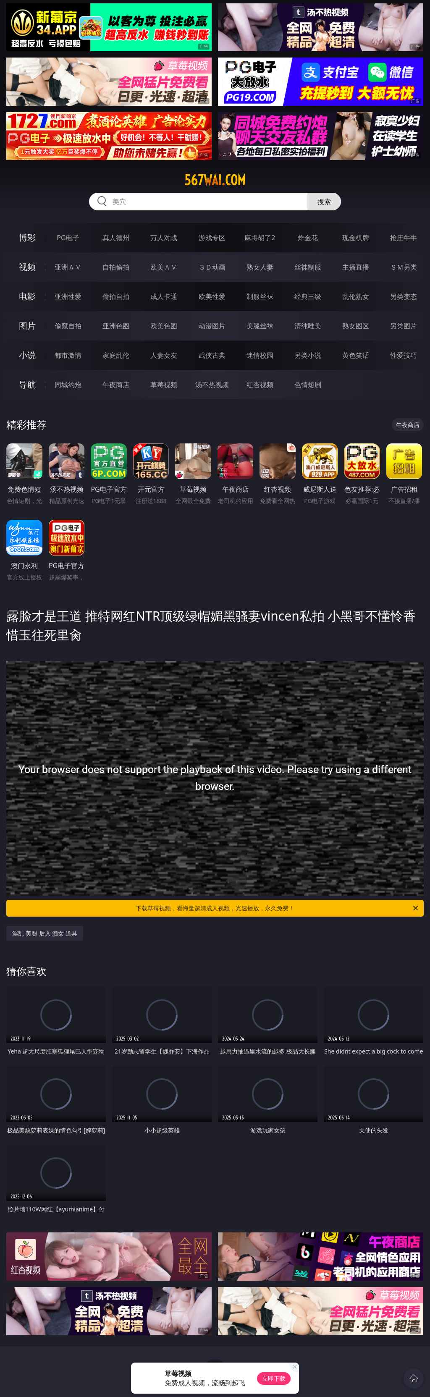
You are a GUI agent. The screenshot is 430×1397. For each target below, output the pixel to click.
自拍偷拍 (115, 267)
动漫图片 (212, 325)
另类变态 (403, 296)
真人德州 (115, 237)
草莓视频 (163, 384)
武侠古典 (212, 355)
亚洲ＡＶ (68, 267)
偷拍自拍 (115, 296)
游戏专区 (212, 237)
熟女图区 (355, 325)
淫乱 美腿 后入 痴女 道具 (44, 933)
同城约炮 (68, 384)
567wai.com (215, 180)
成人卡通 (163, 296)
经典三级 (307, 296)
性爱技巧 (403, 355)
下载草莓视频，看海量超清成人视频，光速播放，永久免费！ (278, 908)
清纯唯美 (307, 325)
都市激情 (68, 355)
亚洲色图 (115, 325)
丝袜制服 (307, 267)
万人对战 (163, 237)
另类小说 (307, 355)
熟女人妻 (259, 267)
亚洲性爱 (68, 296)
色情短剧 (307, 384)
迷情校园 (259, 355)
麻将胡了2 (259, 237)
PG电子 (68, 237)
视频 (27, 267)
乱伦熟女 (355, 296)
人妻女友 (163, 355)
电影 (27, 296)
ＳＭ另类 (403, 267)
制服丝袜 (259, 296)
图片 (27, 325)
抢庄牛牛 (403, 237)
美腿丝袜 (259, 325)
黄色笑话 (355, 355)
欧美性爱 (212, 296)
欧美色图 (163, 325)
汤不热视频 (212, 384)
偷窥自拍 (68, 325)
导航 (27, 384)
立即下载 (274, 1378)
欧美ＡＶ (163, 267)
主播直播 (355, 267)
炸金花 (308, 237)
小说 (27, 355)
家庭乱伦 (115, 355)
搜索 (324, 201)
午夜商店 (115, 384)
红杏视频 (259, 384)
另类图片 (403, 325)
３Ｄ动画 (212, 267)
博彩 (27, 237)
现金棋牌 (355, 237)
